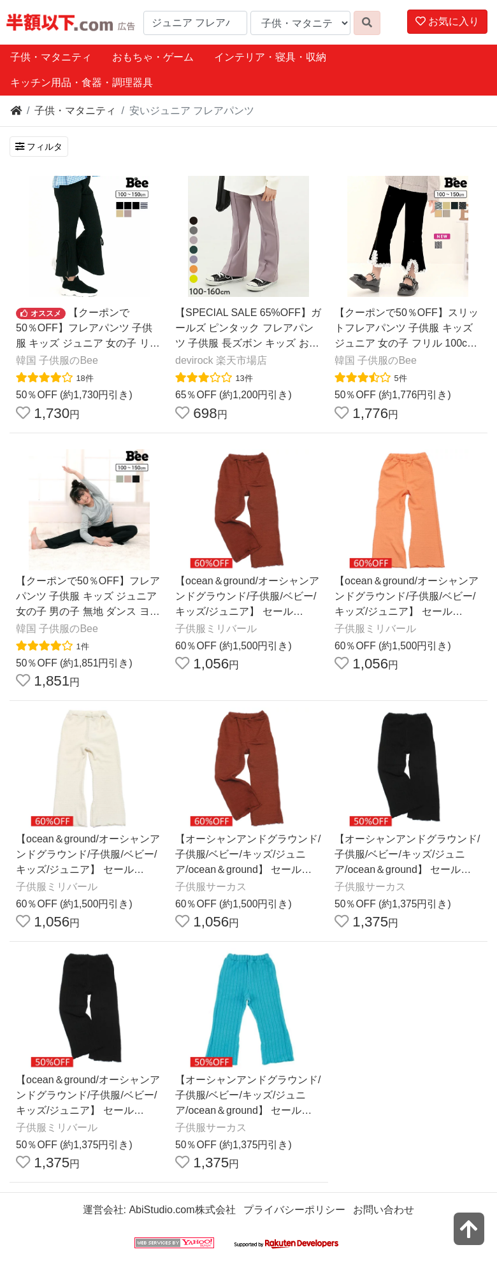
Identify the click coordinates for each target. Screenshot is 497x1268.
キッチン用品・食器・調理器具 (81, 82)
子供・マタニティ (51, 57)
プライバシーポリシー (294, 1209)
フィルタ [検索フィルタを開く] (38, 146)
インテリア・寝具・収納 (270, 57)
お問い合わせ (383, 1209)
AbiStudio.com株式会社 (182, 1209)
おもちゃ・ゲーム (153, 57)
